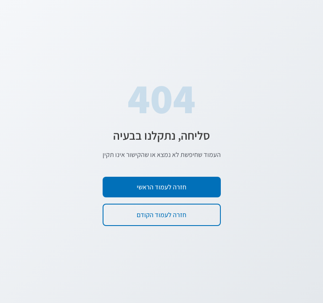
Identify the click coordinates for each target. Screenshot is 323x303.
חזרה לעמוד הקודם (161, 214)
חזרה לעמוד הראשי (161, 187)
